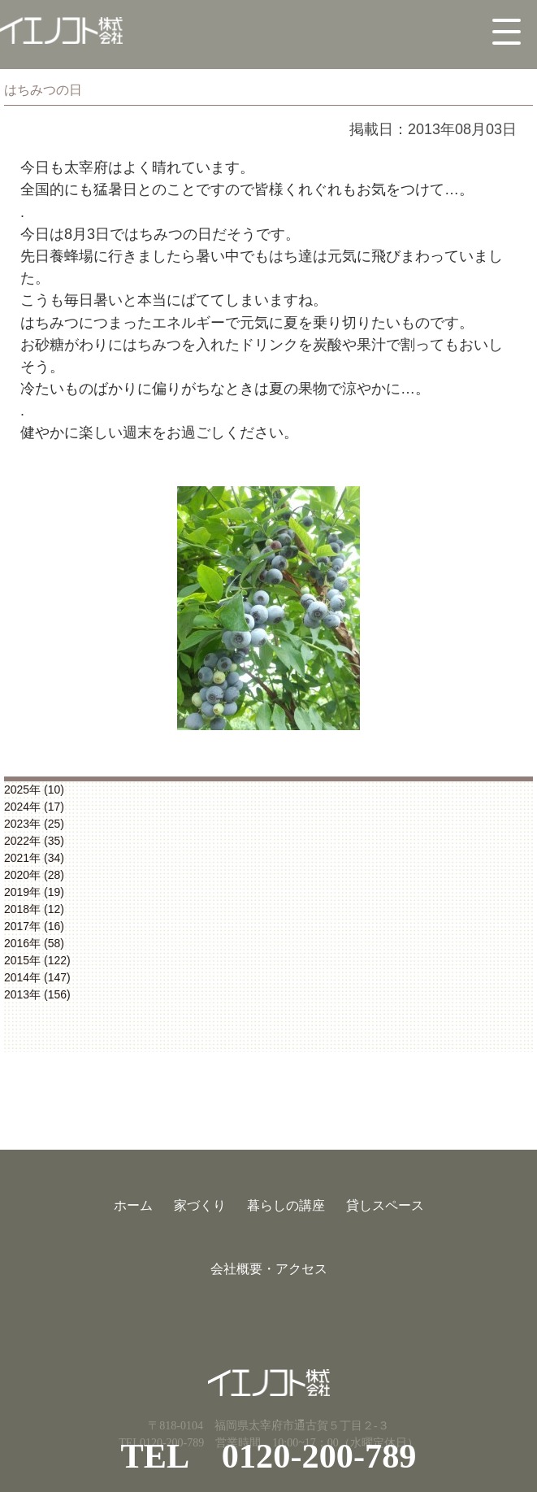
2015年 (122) (37, 960)
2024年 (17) (34, 806)
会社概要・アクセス (268, 1269)
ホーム (133, 1205)
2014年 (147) (37, 977)
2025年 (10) (34, 789)
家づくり (200, 1205)
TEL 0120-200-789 (269, 1456)
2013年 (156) (37, 994)
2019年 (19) (34, 891)
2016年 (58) (34, 943)
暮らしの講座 (286, 1205)
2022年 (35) (34, 840)
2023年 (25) (34, 823)
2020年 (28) (34, 874)
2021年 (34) (34, 857)
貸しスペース (385, 1205)
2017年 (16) (34, 926)
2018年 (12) (34, 909)
